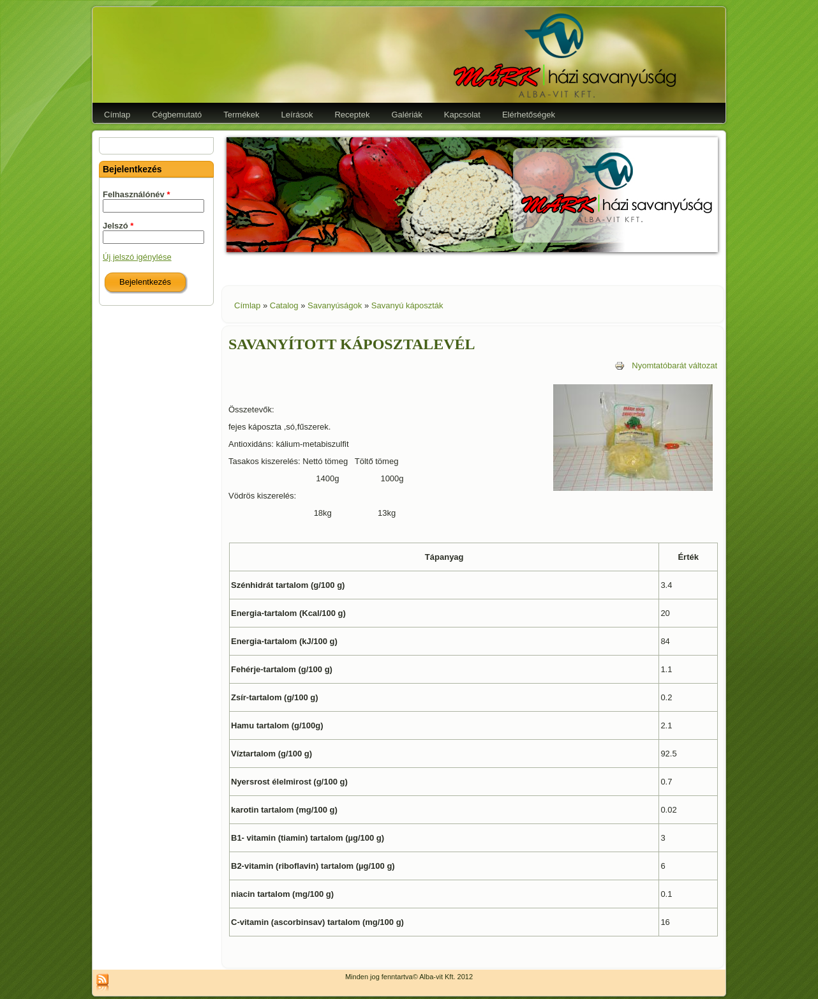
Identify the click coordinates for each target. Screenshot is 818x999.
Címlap (247, 305)
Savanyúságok (335, 305)
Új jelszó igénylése (137, 257)
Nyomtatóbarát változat (665, 365)
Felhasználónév (136, 194)
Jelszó (118, 225)
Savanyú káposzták (407, 305)
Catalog (284, 305)
